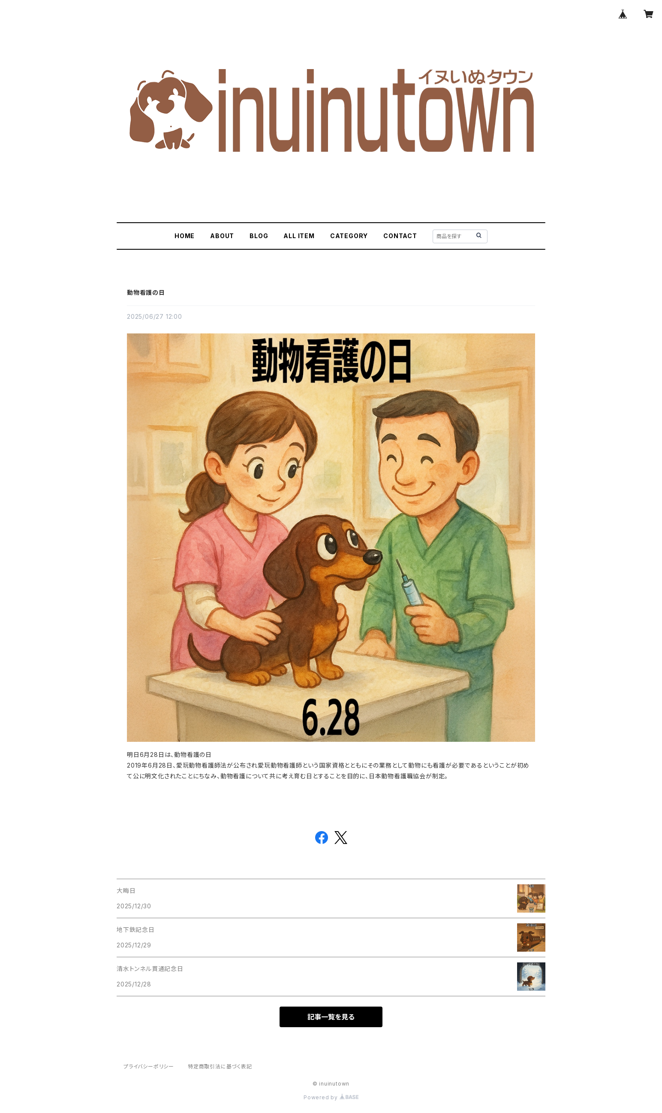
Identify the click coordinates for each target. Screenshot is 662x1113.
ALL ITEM (298, 235)
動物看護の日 (146, 292)
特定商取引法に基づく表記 (220, 1066)
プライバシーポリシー (148, 1066)
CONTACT (400, 235)
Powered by (331, 1097)
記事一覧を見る (331, 1017)
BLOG (259, 235)
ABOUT (222, 235)
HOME (185, 235)
